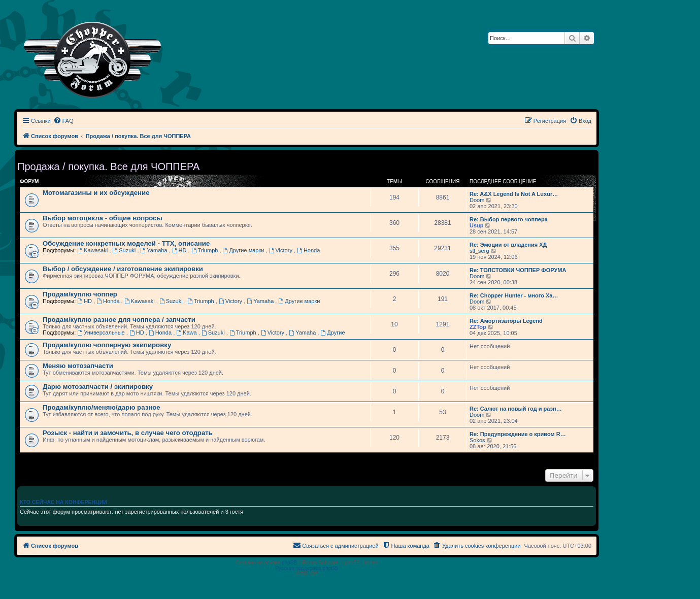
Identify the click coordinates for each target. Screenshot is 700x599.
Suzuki (124, 250)
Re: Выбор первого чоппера (509, 219)
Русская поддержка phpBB (306, 568)
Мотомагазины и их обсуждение (96, 192)
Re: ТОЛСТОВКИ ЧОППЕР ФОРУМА (518, 270)
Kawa (187, 332)
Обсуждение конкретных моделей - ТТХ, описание (126, 243)
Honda (308, 250)
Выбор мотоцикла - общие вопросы (102, 218)
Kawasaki (93, 250)
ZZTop (478, 327)
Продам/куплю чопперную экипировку (107, 345)
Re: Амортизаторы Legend (506, 321)
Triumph (205, 250)
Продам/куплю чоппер (80, 294)
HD (180, 250)
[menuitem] (63, 121)
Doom (477, 200)
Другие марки (244, 250)
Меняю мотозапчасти (78, 366)
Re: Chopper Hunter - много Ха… (514, 295)
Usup (477, 225)
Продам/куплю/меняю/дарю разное (101, 407)
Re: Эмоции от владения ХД (508, 245)
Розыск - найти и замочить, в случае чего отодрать (128, 433)
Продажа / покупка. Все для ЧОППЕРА (108, 166)
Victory (281, 250)
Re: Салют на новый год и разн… (516, 409)
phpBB (289, 562)
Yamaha (154, 250)
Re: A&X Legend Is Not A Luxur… (514, 194)
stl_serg (479, 251)
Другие (332, 332)
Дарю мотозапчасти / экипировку (98, 386)
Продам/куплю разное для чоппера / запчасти (119, 319)
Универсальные (101, 332)
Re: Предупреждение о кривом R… (518, 434)
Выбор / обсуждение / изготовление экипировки (123, 269)
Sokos (477, 440)
